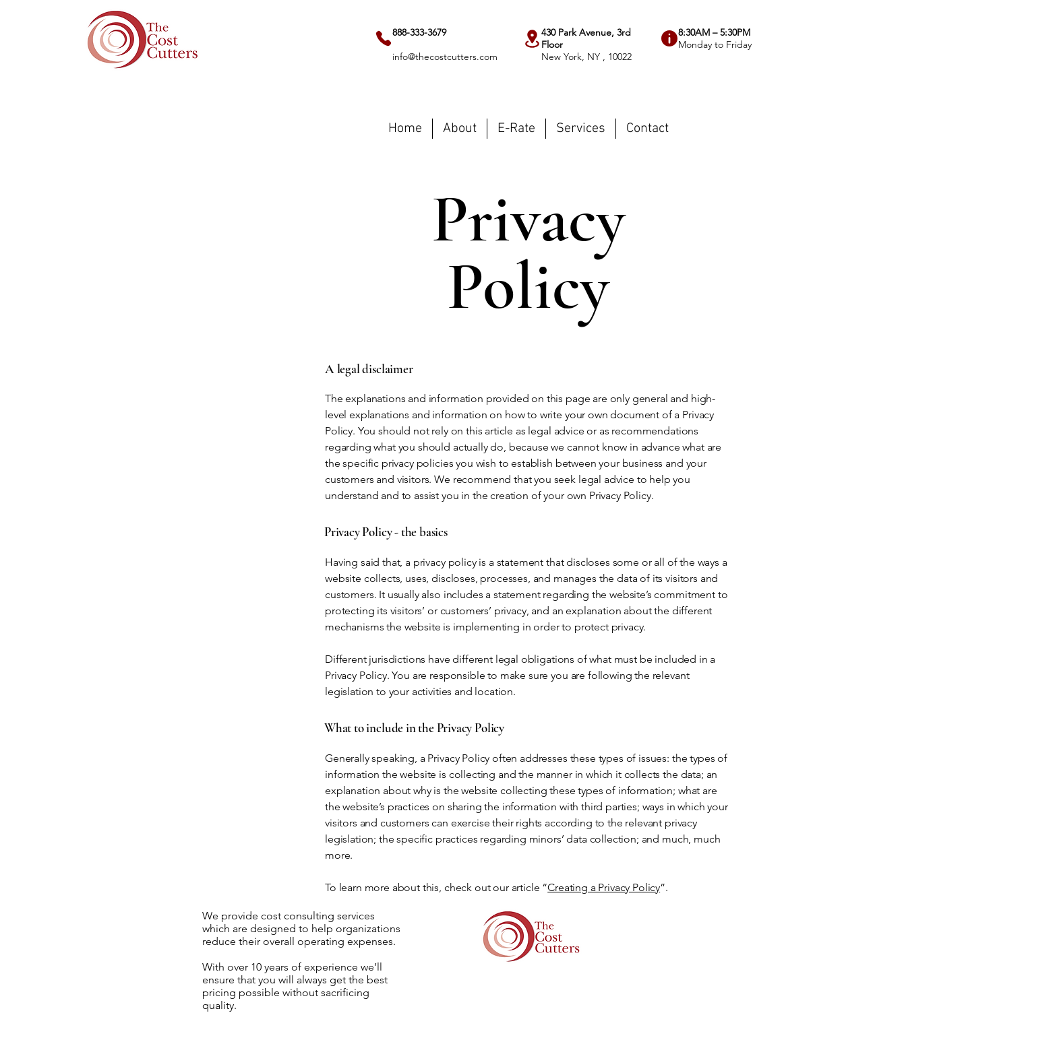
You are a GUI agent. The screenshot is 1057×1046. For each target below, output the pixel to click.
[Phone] (383, 38)
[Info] (669, 38)
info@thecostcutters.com (444, 57)
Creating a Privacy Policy (603, 887)
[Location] (532, 38)
